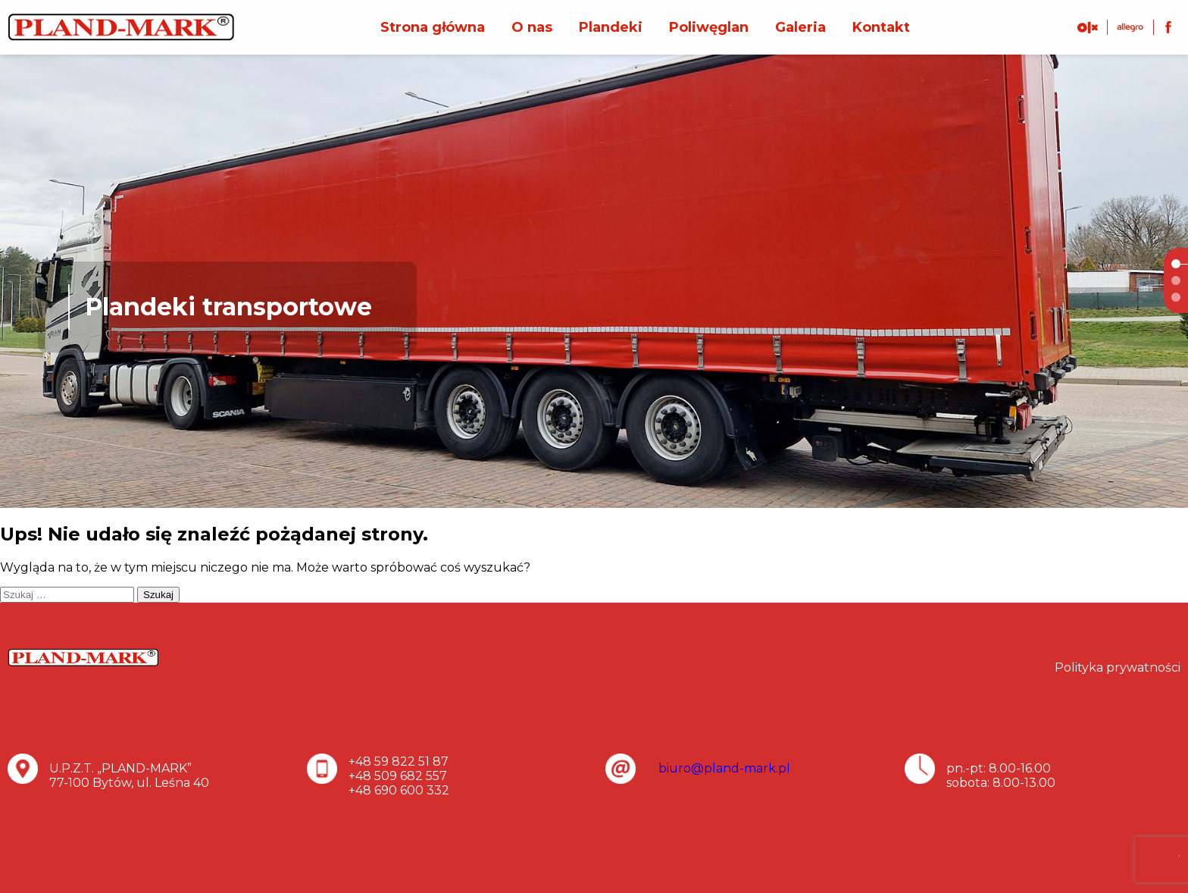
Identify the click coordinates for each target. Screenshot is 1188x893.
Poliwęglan (709, 27)
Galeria (800, 27)
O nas (531, 27)
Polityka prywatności (1117, 667)
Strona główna (432, 27)
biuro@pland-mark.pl (724, 768)
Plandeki (610, 27)
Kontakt (881, 27)
